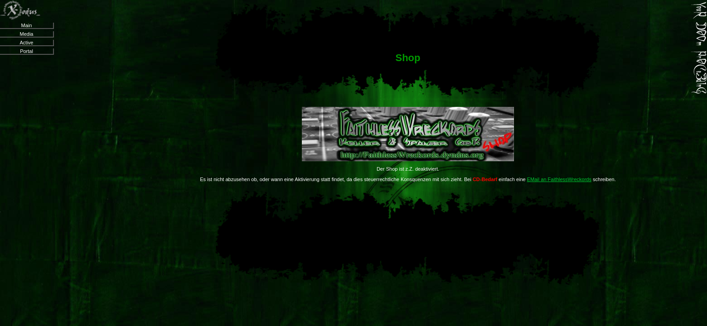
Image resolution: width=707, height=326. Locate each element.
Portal (26, 51)
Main (26, 25)
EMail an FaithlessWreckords (559, 179)
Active (27, 42)
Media (27, 34)
